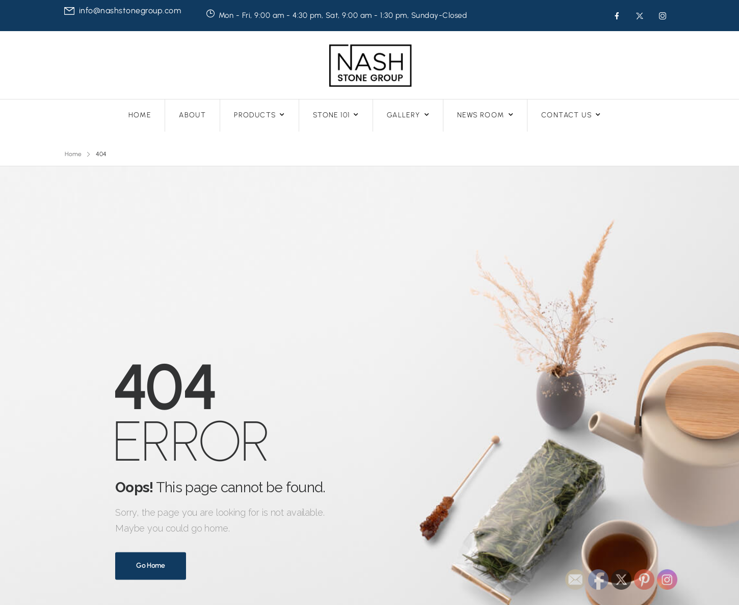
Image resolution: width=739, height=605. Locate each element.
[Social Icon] (616, 15)
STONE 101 (331, 115)
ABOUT (192, 115)
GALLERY (403, 115)
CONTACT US (566, 115)
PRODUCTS (255, 115)
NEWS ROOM (481, 115)
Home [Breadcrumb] (73, 154)
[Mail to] (122, 10)
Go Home (150, 565)
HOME (139, 115)
